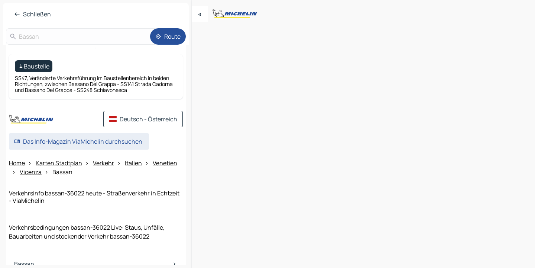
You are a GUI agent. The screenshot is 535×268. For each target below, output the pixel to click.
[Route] (168, 36)
